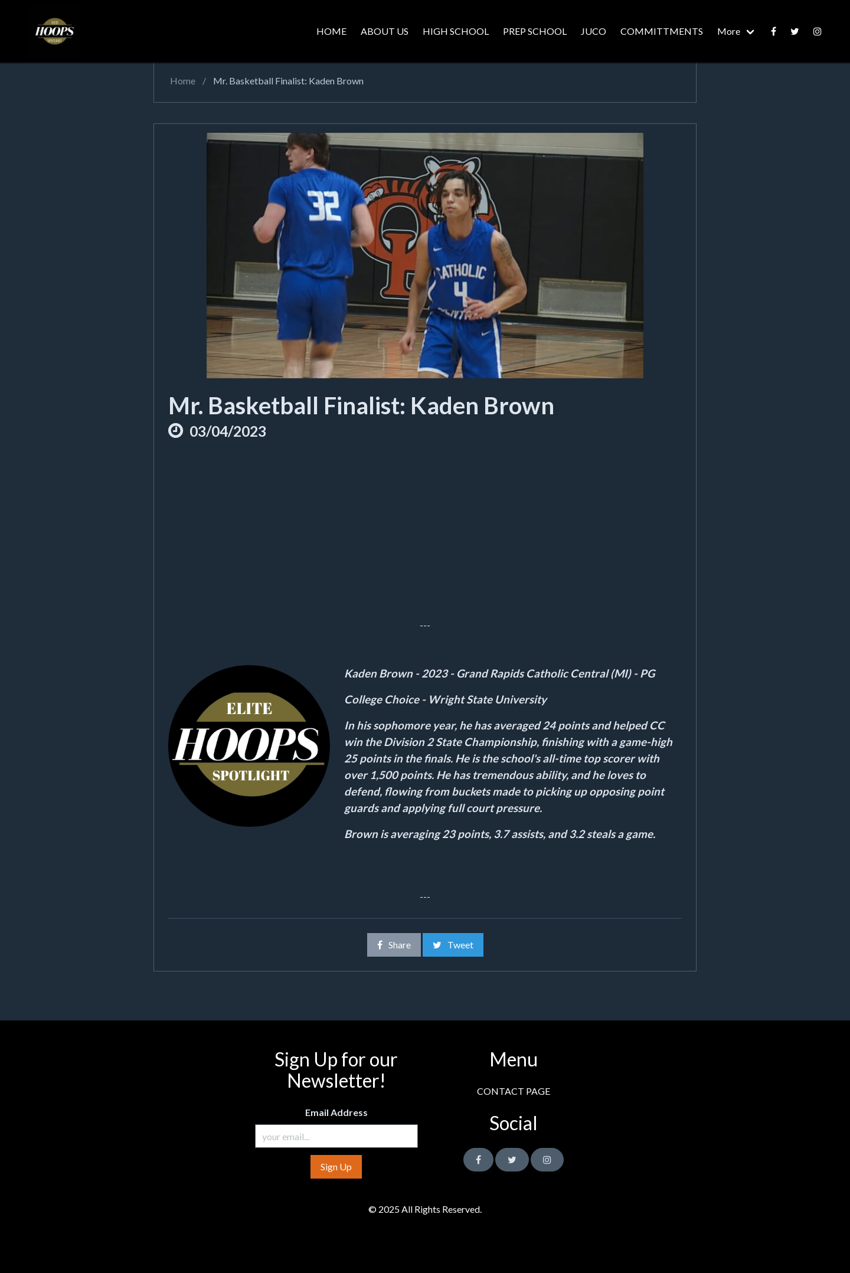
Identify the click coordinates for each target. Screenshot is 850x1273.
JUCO (593, 31)
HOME (331, 31)
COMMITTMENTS (661, 31)
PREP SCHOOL (535, 31)
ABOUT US (384, 31)
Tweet (453, 944)
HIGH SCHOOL (456, 31)
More (728, 31)
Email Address (336, 1112)
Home (181, 80)
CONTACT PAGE (513, 1091)
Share (394, 944)
